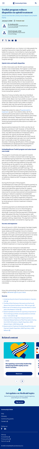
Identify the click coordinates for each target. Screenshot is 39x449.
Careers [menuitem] (3, 421)
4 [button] (30, 96)
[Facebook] (1, 429)
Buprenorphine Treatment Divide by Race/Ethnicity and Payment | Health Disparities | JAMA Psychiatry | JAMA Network (20, 328)
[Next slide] (22, 381)
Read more (19, 374)
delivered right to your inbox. (16, 292)
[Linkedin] (5, 429)
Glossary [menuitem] (4, 416)
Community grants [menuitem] (7, 419)
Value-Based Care (26, 15)
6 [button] (11, 123)
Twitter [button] (6, 41)
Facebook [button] (3, 41)
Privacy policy (5, 439)
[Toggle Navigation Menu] (3, 3)
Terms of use (4, 441)
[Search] (35, 3)
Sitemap (3, 434)
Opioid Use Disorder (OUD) (10, 15)
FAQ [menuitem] (2, 414)
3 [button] (20, 91)
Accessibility (4, 437)
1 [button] (22, 74)
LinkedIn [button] (9, 41)
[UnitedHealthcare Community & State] (13, 3)
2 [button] (19, 91)
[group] (19, 359)
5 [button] (15, 117)
